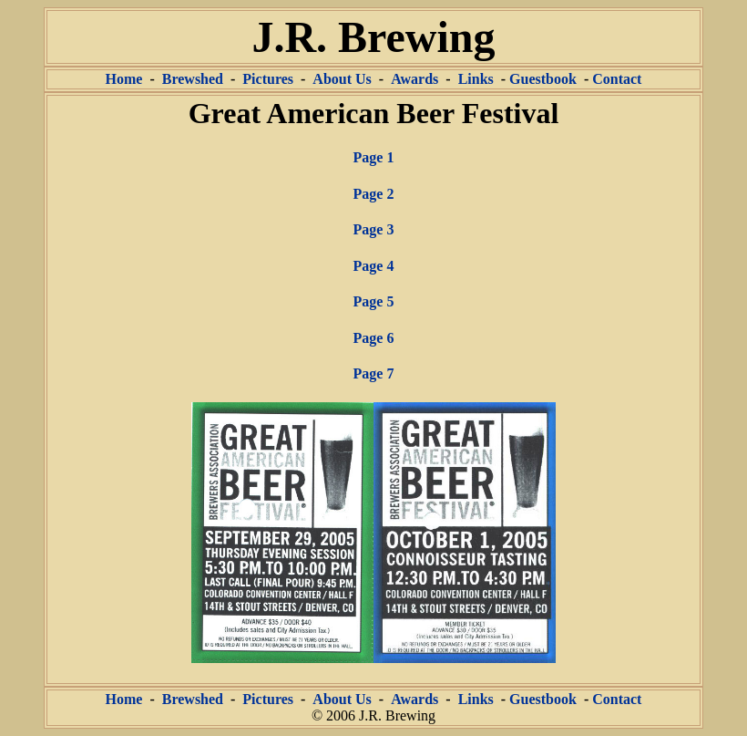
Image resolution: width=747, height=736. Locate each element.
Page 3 (373, 229)
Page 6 (373, 338)
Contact (616, 79)
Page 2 (373, 194)
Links (476, 79)
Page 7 (373, 373)
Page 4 (373, 266)
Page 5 (373, 301)
